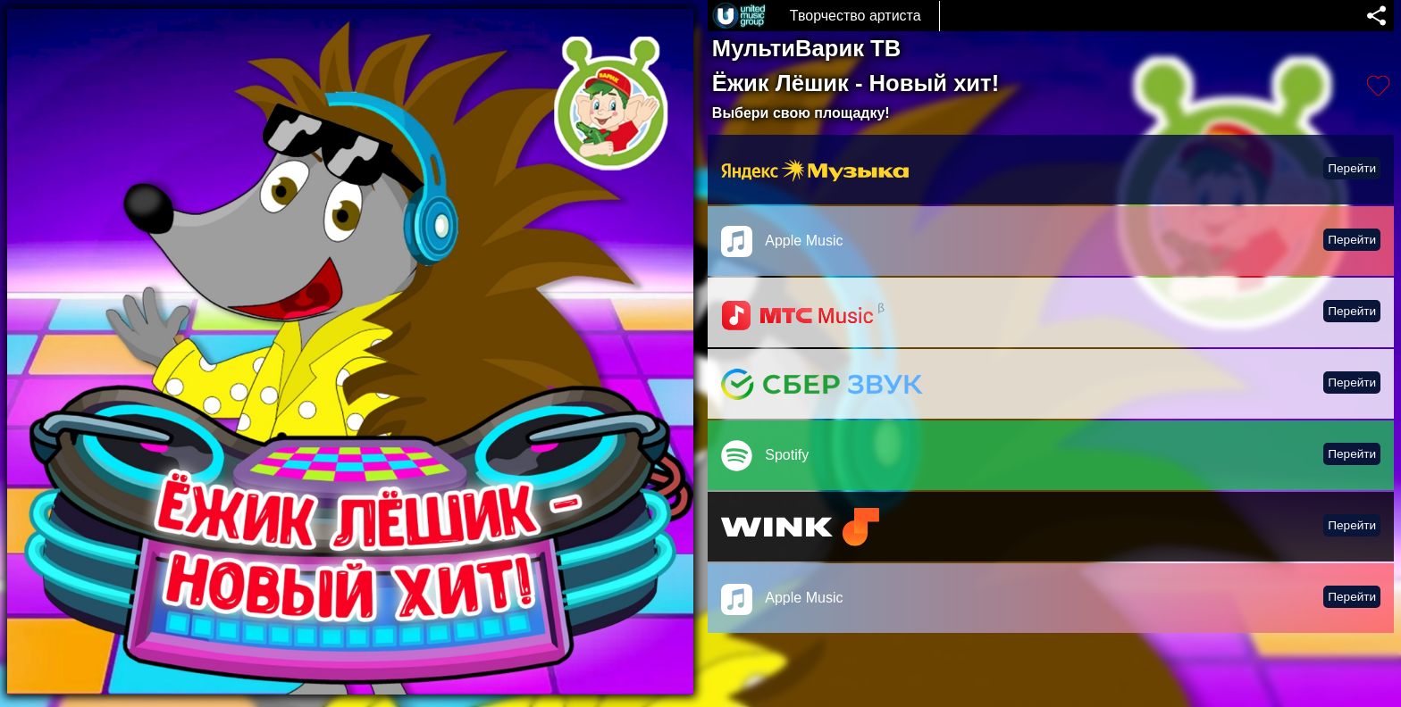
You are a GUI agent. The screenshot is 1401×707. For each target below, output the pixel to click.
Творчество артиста (855, 15)
